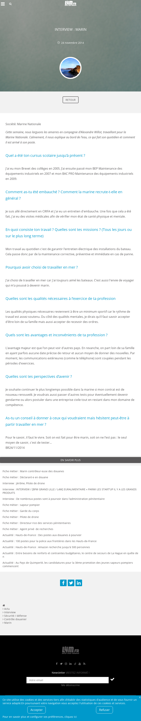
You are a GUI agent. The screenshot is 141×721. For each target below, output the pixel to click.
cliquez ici (70, 716)
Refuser (104, 710)
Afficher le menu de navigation (3, 4)
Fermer (139, 697)
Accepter (36, 710)
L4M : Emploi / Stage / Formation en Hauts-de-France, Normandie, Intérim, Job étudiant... (70, 4)
